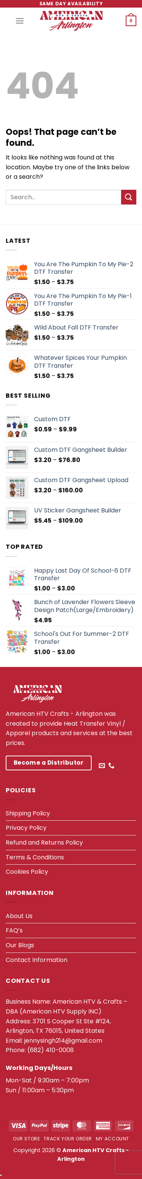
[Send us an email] (102, 765)
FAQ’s (14, 930)
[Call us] (111, 765)
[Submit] (128, 197)
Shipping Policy (28, 813)
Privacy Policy (26, 827)
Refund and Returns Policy (44, 842)
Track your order (68, 1138)
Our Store (26, 1138)
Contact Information (36, 960)
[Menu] (19, 20)
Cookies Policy (27, 871)
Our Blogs (20, 945)
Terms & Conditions (35, 857)
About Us (19, 916)
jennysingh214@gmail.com (63, 1040)
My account (112, 1138)
